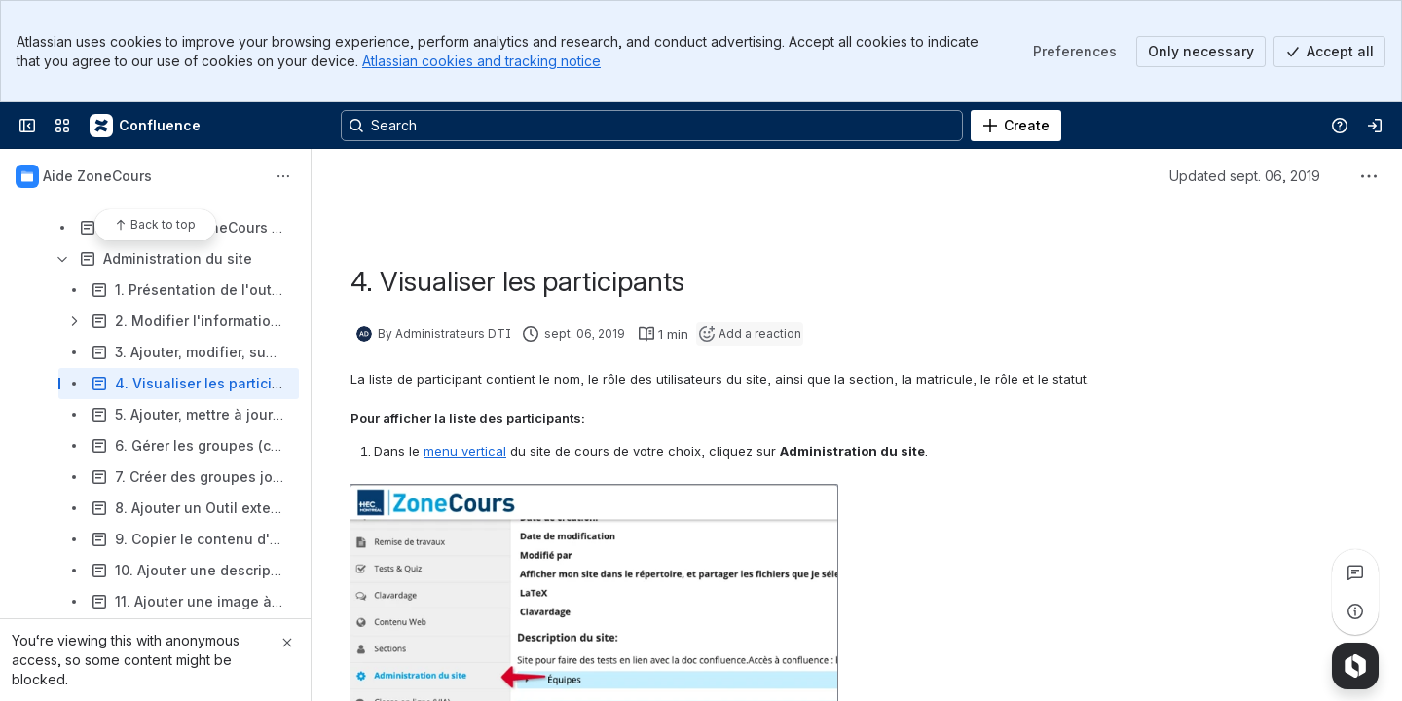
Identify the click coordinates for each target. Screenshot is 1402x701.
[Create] (1016, 125)
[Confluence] (146, 125)
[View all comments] (1355, 572)
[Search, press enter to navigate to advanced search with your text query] (652, 125)
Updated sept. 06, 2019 (1244, 175)
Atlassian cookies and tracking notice (481, 61)
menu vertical (465, 451)
